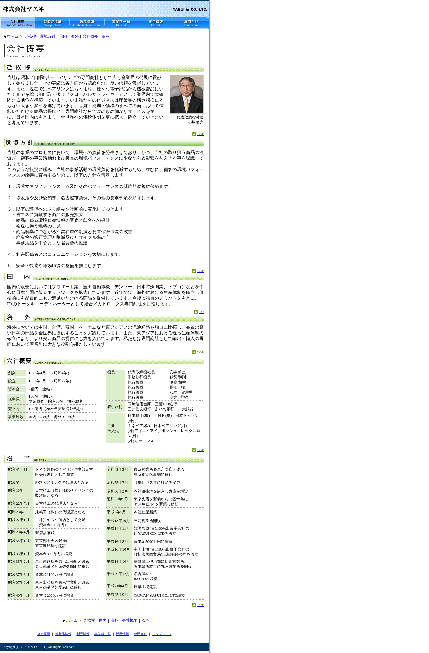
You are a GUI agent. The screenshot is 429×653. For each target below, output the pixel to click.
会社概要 (90, 36)
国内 (63, 36)
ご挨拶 (30, 36)
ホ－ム (12, 36)
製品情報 (83, 634)
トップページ (162, 634)
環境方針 (47, 36)
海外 (75, 36)
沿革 (106, 36)
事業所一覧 (102, 634)
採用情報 (122, 634)
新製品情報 (63, 634)
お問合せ (140, 634)
